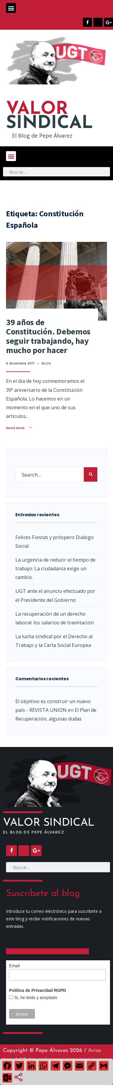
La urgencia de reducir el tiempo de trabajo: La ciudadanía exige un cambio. (55, 568)
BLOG (46, 363)
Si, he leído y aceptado (35, 997)
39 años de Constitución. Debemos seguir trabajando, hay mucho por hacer (48, 336)
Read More (19, 428)
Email (14, 965)
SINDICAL (49, 117)
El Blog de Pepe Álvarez (42, 135)
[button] (11, 8)
